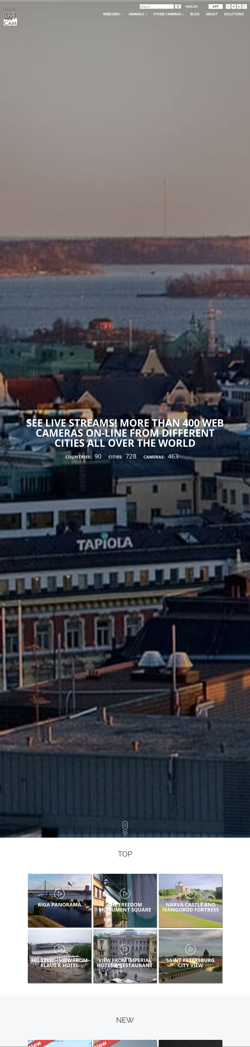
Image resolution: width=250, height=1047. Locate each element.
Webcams (112, 14)
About (212, 14)
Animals (138, 14)
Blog (195, 14)
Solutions (234, 14)
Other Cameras (168, 14)
